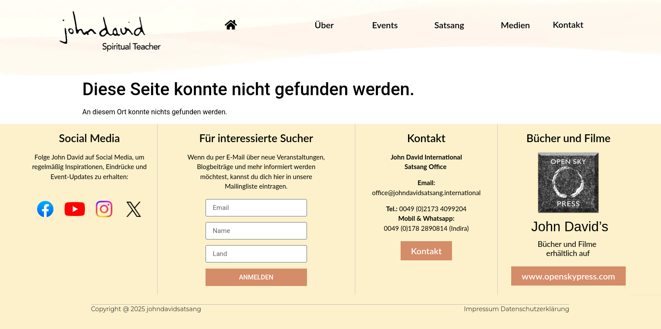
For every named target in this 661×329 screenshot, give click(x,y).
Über (324, 25)
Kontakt (426, 137)
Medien (515, 25)
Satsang (449, 25)
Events (385, 25)
